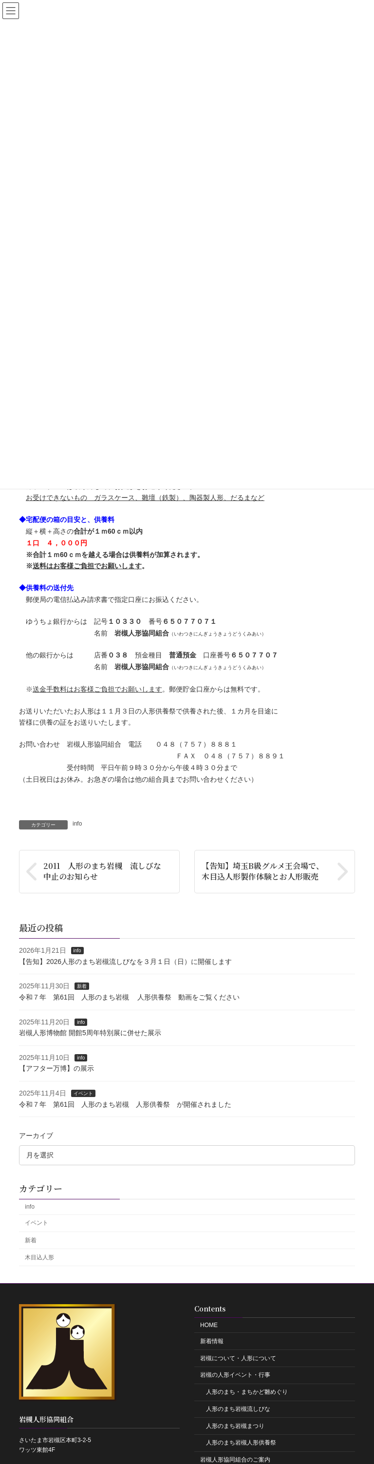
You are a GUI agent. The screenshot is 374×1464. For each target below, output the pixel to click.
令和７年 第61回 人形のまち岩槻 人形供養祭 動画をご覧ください (129, 997)
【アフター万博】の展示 (56, 1068)
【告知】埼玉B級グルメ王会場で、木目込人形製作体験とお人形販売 (263, 871)
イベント (83, 1093)
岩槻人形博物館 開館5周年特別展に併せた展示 (90, 1033)
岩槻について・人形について (238, 1358)
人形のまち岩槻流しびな (238, 1409)
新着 (82, 986)
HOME (209, 1325)
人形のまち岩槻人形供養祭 (241, 1442)
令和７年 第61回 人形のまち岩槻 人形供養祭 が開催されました (125, 1104)
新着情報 (212, 1341)
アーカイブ (36, 1135)
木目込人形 (39, 1256)
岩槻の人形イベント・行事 (235, 1374)
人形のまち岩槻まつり (235, 1426)
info (77, 823)
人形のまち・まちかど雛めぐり (247, 1391)
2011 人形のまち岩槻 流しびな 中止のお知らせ (106, 871)
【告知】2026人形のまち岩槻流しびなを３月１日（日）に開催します (125, 961)
